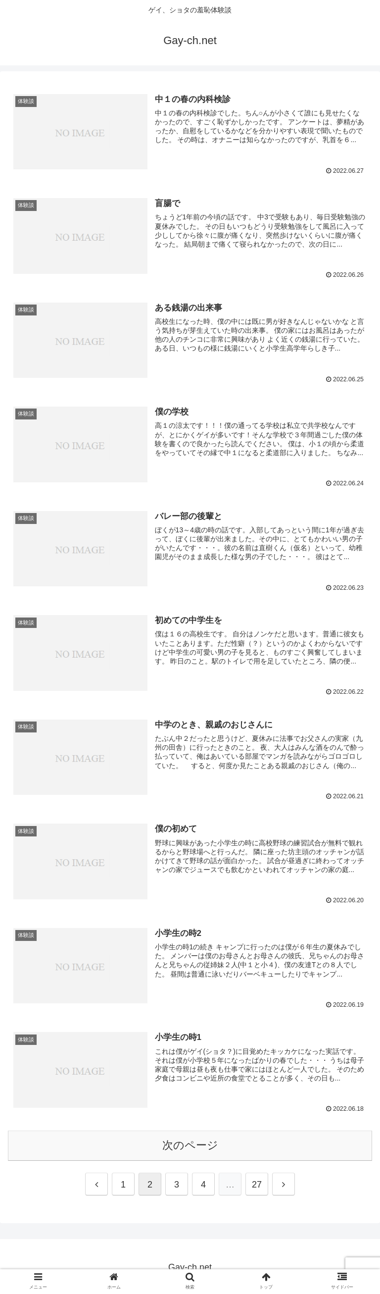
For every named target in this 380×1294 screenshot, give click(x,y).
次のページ (190, 1143)
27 (257, 1183)
